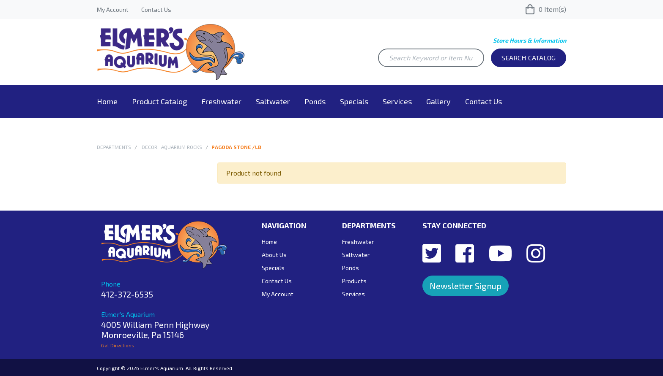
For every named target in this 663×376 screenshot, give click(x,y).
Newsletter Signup (465, 286)
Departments (114, 147)
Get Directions (117, 345)
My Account (113, 9)
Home (107, 101)
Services (397, 101)
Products (354, 280)
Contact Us (156, 9)
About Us (274, 254)
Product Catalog (159, 101)
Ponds (315, 101)
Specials (354, 101)
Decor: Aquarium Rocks (172, 147)
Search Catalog (528, 58)
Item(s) (546, 9)
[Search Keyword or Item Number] (431, 58)
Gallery (438, 101)
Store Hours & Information (529, 40)
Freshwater (221, 101)
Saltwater (273, 101)
